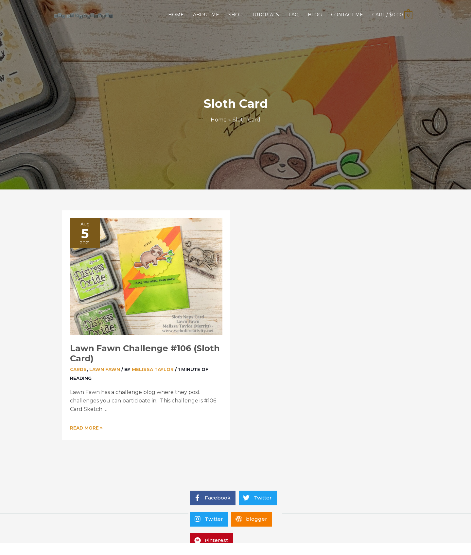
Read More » (86, 428)
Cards (78, 369)
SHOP (235, 15)
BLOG (315, 15)
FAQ (293, 15)
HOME (176, 15)
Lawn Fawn (104, 369)
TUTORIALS (265, 15)
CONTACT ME (347, 15)
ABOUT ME (206, 15)
